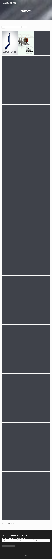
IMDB (12, 523)
